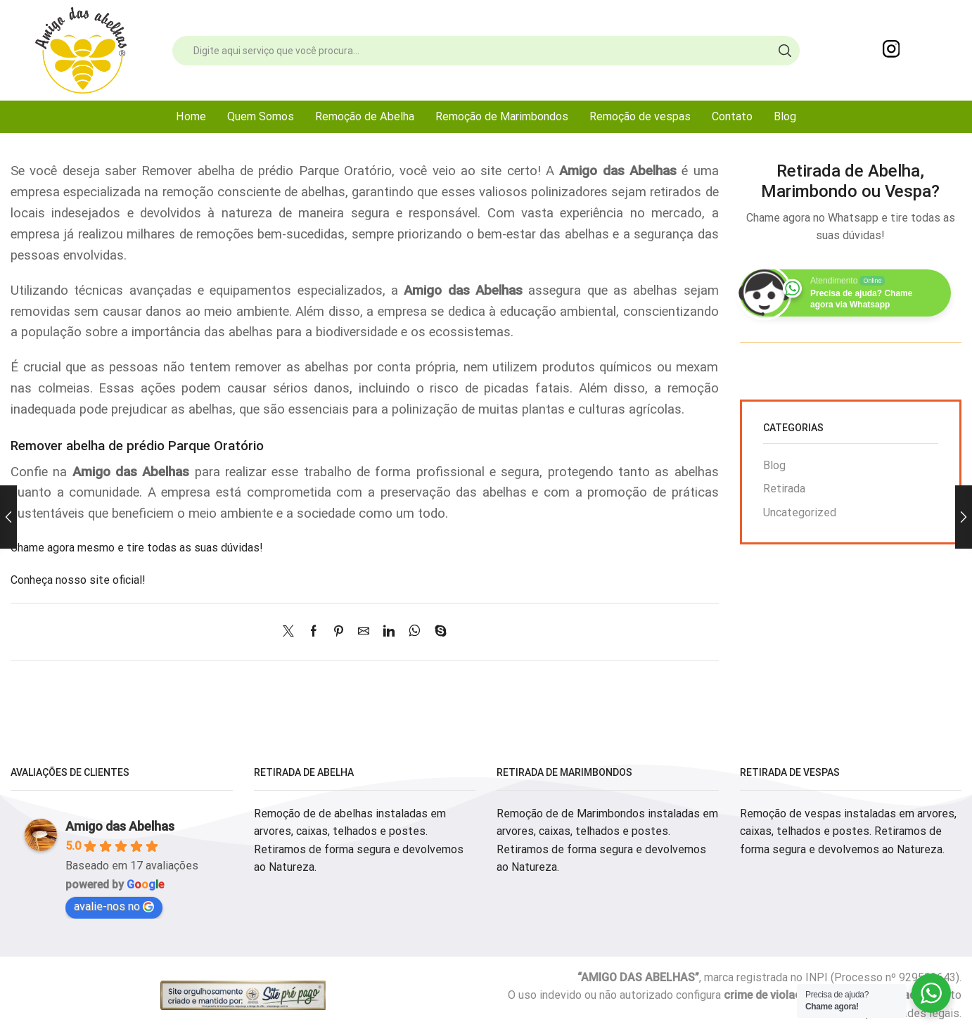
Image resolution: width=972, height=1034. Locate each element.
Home (191, 116)
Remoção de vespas (640, 116)
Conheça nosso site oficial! (78, 580)
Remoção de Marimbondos (501, 116)
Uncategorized (799, 512)
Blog (785, 116)
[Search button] (785, 50)
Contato (732, 116)
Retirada (784, 488)
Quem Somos (260, 116)
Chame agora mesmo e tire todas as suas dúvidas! (137, 547)
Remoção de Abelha (364, 116)
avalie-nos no (114, 906)
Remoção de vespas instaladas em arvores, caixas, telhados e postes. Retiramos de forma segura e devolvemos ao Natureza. (848, 831)
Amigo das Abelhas (119, 826)
